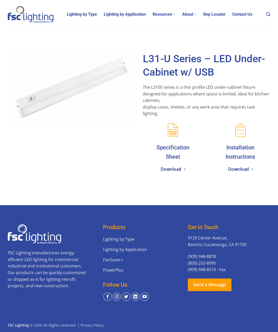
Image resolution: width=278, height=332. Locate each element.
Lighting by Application (125, 14)
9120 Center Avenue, (208, 238)
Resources (164, 14)
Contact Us (242, 14)
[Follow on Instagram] (117, 296)
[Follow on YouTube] (145, 296)
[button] (268, 14)
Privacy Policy (92, 325)
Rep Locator (214, 14)
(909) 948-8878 (202, 256)
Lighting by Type (82, 14)
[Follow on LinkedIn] (135, 296)
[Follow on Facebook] (107, 296)
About (189, 14)
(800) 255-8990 (202, 263)
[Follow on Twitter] (126, 296)
